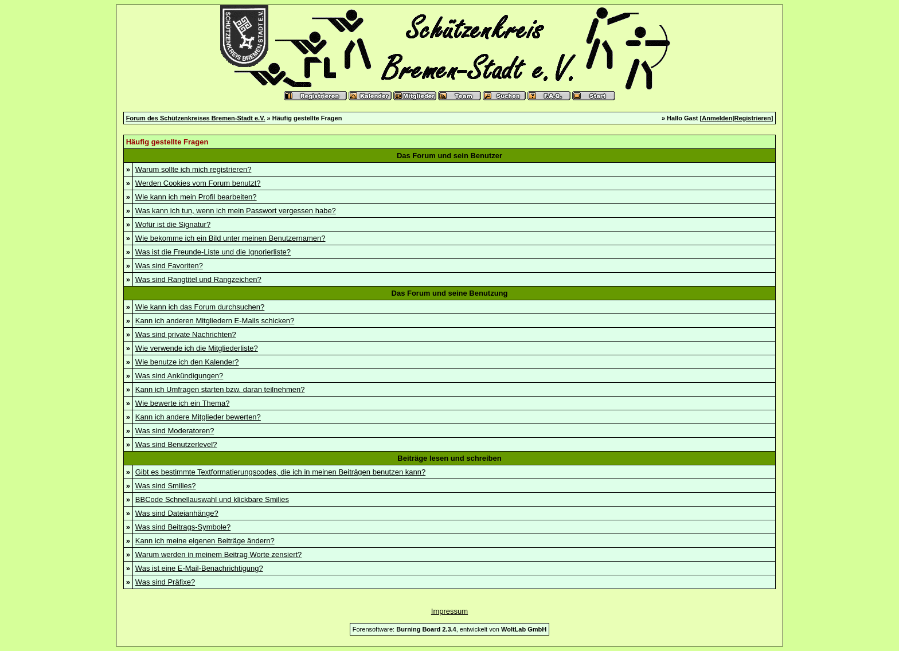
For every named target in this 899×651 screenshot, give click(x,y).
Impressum (449, 611)
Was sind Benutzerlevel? (176, 444)
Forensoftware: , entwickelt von (449, 629)
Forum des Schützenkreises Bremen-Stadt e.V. (195, 118)
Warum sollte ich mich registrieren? (193, 169)
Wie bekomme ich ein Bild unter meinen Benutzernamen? (230, 238)
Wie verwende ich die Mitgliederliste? (196, 348)
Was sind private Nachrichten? (185, 334)
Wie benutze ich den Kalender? (187, 362)
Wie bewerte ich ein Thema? (182, 403)
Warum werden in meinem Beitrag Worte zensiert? (218, 554)
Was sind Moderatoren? (174, 430)
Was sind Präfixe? (165, 582)
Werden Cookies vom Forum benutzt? (198, 183)
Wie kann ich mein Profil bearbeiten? (196, 197)
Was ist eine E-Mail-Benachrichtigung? (199, 568)
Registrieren (752, 118)
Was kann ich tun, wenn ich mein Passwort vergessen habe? (235, 210)
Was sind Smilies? (165, 485)
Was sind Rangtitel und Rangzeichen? (198, 279)
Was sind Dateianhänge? (176, 513)
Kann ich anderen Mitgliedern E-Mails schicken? (214, 320)
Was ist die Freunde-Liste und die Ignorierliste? (213, 252)
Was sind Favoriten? (169, 265)
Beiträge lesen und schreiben (449, 458)
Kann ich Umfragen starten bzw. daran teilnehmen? (220, 389)
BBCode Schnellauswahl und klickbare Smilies (212, 499)
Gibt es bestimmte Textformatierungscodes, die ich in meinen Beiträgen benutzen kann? (280, 472)
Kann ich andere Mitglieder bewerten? (198, 417)
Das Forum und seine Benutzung (450, 293)
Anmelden (717, 118)
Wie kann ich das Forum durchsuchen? (199, 307)
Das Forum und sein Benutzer (449, 155)
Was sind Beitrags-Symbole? (182, 527)
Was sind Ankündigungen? (179, 375)
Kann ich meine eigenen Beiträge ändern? (205, 540)
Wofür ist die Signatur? (172, 224)
